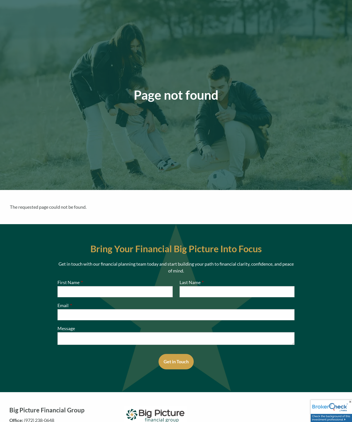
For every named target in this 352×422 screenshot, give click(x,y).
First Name (89, 282)
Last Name (211, 282)
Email (83, 305)
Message (66, 328)
